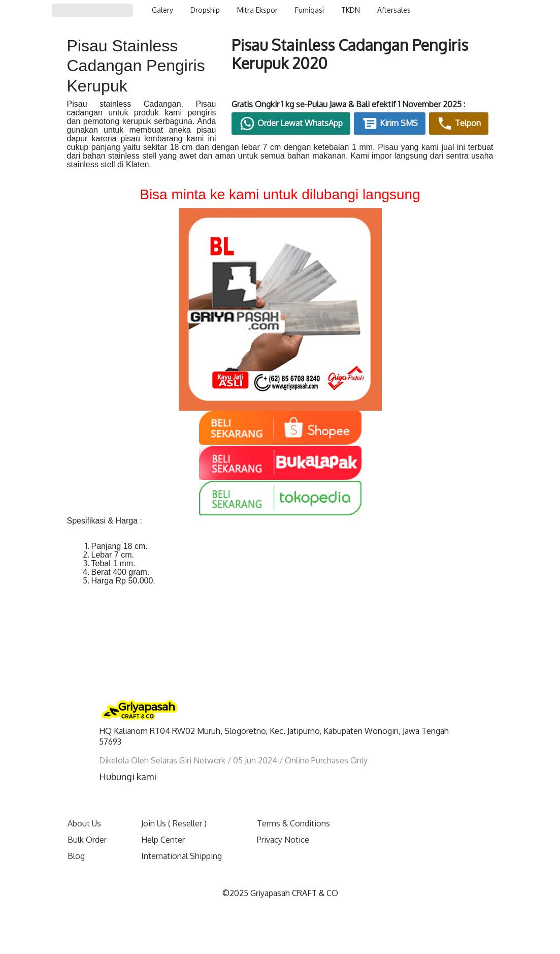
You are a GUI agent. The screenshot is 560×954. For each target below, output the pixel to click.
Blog (76, 856)
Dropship (205, 10)
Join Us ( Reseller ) (174, 823)
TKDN (350, 10)
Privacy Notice (283, 840)
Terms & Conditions (293, 823)
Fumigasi (309, 10)
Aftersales (394, 10)
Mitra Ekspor (257, 10)
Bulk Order (87, 840)
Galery (162, 10)
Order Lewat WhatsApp (291, 123)
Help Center (163, 840)
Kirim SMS (389, 123)
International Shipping (181, 856)
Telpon (459, 123)
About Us (84, 823)
